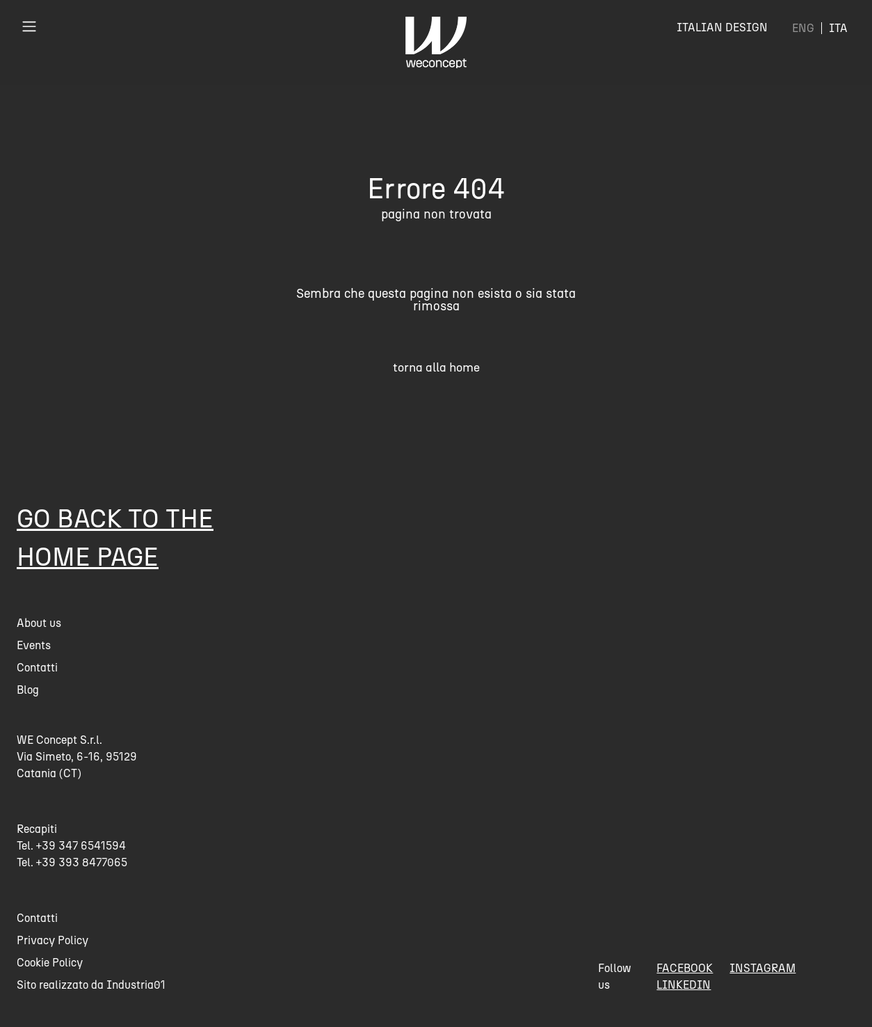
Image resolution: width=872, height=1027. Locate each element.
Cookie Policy (50, 962)
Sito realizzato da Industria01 (91, 985)
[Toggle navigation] (29, 26)
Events (34, 645)
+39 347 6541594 (81, 845)
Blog (28, 689)
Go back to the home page (115, 537)
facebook (684, 968)
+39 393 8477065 (81, 862)
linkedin (683, 985)
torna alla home (436, 367)
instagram (762, 968)
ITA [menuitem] (838, 28)
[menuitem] (803, 28)
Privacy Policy (52, 940)
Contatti (37, 667)
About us (39, 623)
